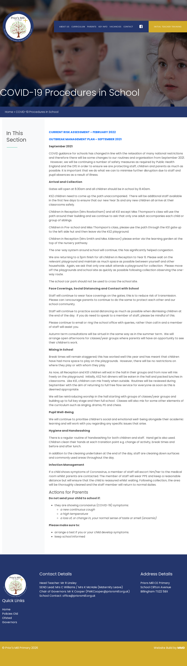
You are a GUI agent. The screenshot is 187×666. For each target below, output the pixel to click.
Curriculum (78, 26)
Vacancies (115, 26)
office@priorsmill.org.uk (79, 596)
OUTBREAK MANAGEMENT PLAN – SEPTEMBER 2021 (85, 139)
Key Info (103, 26)
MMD (181, 648)
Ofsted (7, 618)
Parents (91, 26)
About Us (64, 26)
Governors (9, 622)
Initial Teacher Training (168, 26)
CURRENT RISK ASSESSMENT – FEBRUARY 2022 (82, 132)
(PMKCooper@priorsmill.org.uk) (108, 591)
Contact (128, 26)
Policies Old (10, 614)
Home (9, 112)
